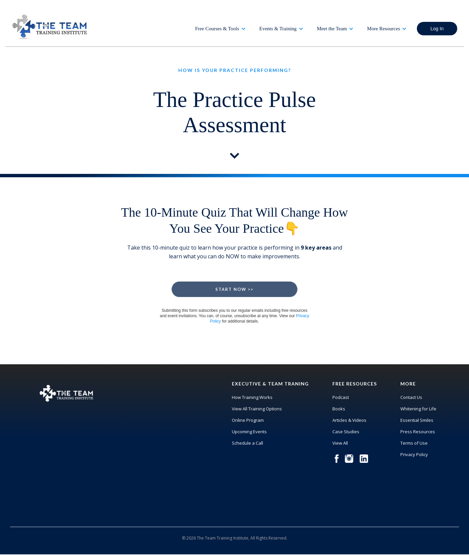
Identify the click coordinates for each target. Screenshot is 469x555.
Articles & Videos (349, 420)
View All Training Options (257, 408)
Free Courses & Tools (217, 28)
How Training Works (252, 397)
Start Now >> (234, 289)
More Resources (383, 28)
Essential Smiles (416, 420)
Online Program (248, 420)
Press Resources (417, 431)
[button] (220, 28)
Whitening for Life (418, 408)
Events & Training (278, 28)
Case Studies (345, 431)
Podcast (340, 397)
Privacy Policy (414, 454)
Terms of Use (414, 443)
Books (338, 408)
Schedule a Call (247, 443)
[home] (50, 26)
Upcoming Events (249, 431)
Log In (437, 28)
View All (340, 443)
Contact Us (411, 397)
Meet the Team (332, 28)
